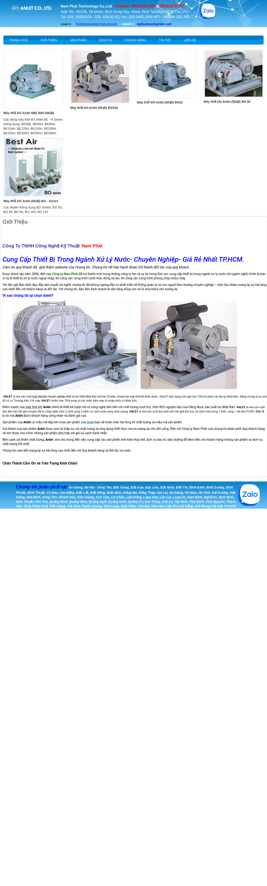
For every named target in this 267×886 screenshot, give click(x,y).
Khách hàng (135, 40)
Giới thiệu (48, 40)
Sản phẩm (78, 40)
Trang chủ (18, 40)
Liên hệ (190, 40)
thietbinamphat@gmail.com (96, 24)
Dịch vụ (105, 40)
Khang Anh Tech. (108, 517)
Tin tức (164, 40)
